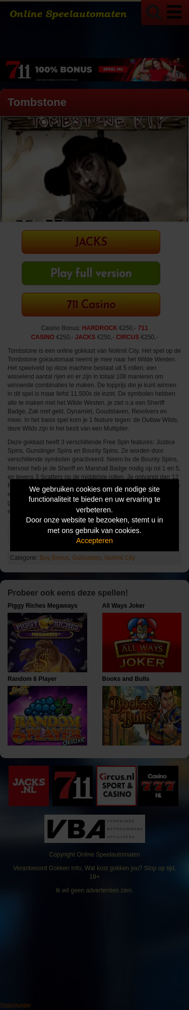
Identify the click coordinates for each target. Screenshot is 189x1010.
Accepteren (94, 541)
